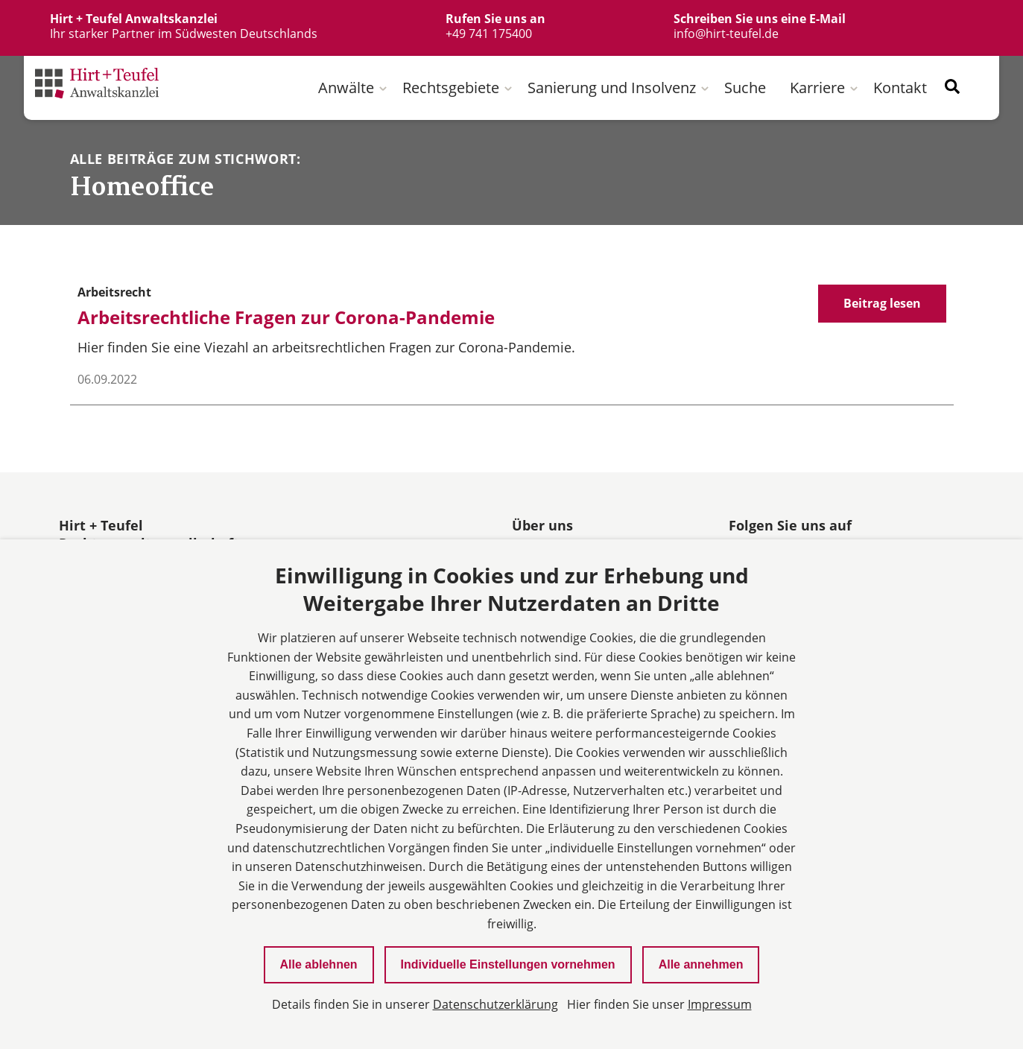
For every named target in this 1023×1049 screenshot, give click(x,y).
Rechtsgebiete (450, 87)
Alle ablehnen (319, 964)
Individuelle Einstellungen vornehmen (508, 964)
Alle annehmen (701, 964)
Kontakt (900, 87)
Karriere (817, 87)
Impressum (720, 1004)
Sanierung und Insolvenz (612, 87)
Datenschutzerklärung (495, 1004)
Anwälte (346, 87)
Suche (745, 87)
